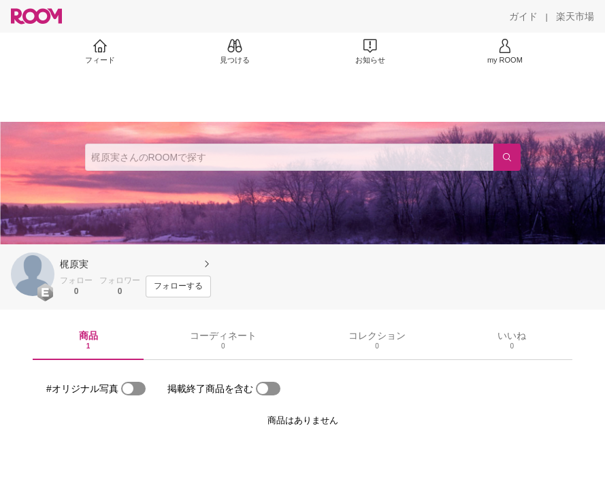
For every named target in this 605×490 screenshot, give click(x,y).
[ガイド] (523, 16)
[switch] (133, 388)
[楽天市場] (575, 16)
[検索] (507, 157)
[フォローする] (178, 286)
